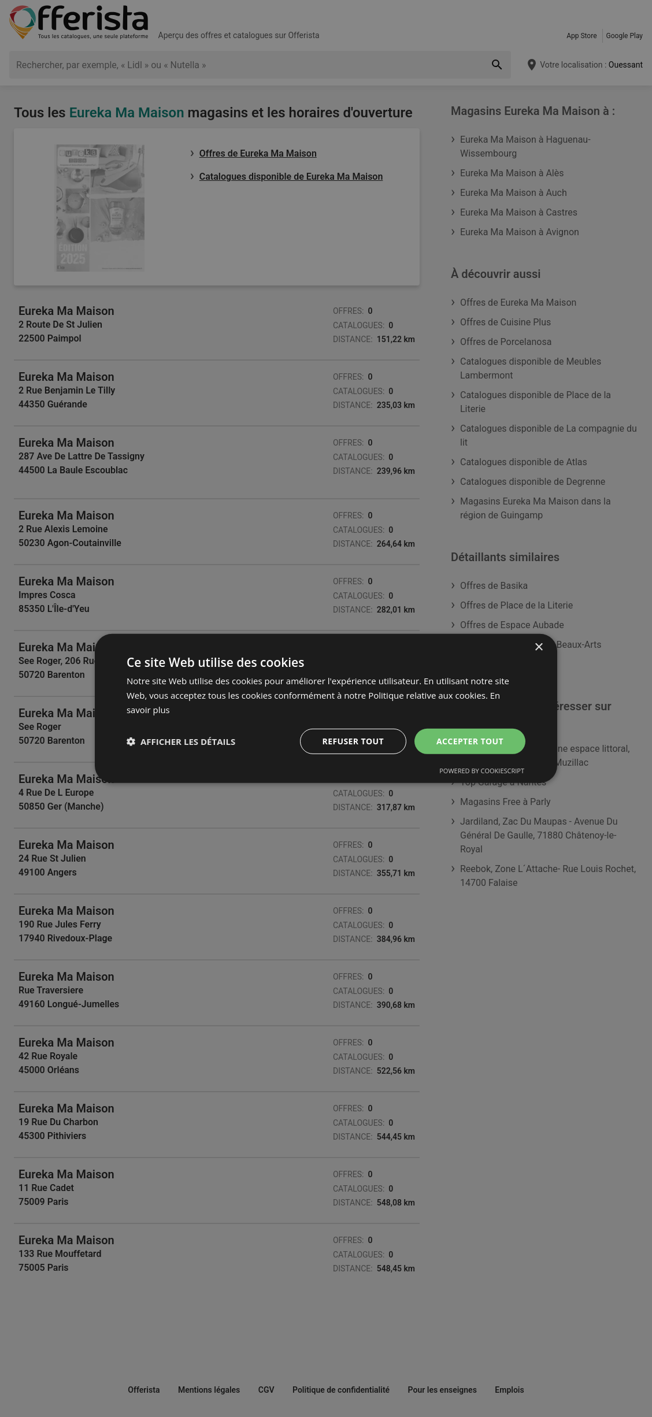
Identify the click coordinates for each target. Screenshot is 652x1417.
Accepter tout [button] (469, 740)
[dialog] (326, 708)
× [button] (538, 647)
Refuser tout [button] (353, 740)
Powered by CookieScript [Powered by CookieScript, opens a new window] (481, 770)
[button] (181, 741)
